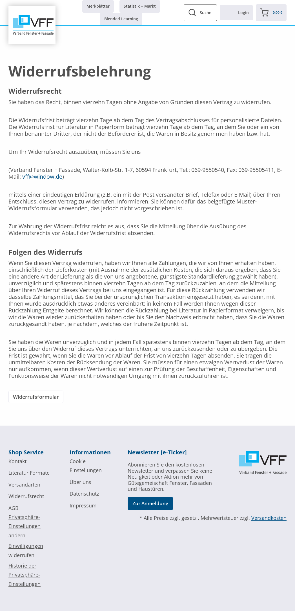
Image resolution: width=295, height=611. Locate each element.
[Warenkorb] (271, 12)
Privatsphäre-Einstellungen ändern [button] (24, 526)
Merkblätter (98, 6)
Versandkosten (269, 517)
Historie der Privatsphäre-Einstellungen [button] (24, 574)
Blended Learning (121, 18)
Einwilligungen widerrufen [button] (25, 550)
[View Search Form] (200, 12)
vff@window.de (42, 176)
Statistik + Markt (140, 6)
